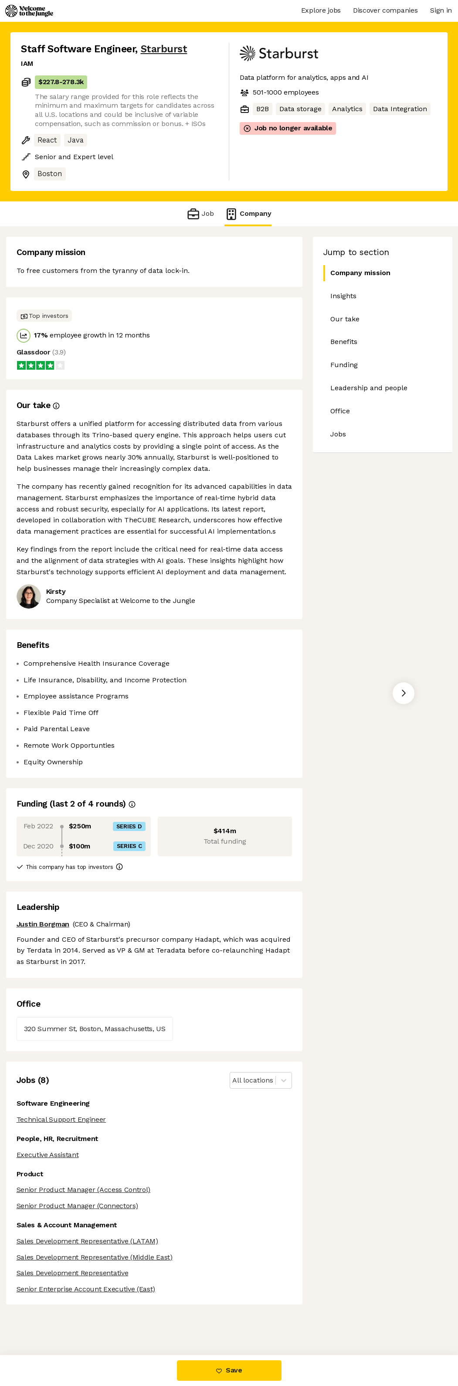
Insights (343, 296)
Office (340, 411)
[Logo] (29, 11)
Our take (345, 319)
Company (247, 214)
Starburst (164, 49)
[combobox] (233, 1080)
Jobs (338, 434)
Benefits (343, 341)
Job (200, 214)
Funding (344, 365)
